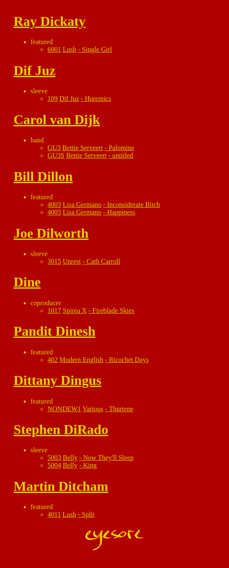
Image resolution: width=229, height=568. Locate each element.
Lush (69, 49)
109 (52, 98)
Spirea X (75, 310)
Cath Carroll (103, 261)
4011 (54, 514)
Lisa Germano (82, 204)
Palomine (121, 147)
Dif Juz (69, 98)
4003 (54, 204)
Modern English (81, 359)
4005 (54, 212)
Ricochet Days (129, 359)
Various (93, 408)
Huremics (98, 98)
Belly (70, 457)
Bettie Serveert (82, 147)
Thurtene (121, 408)
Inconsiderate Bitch (133, 204)
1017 (54, 310)
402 (52, 359)
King (90, 465)
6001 (54, 49)
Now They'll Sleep (108, 457)
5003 (54, 457)
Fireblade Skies (113, 310)
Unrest (72, 261)
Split (88, 514)
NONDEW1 (64, 408)
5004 (54, 465)
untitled (122, 155)
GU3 (54, 147)
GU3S (55, 155)
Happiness (121, 212)
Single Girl (97, 49)
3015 (54, 261)
